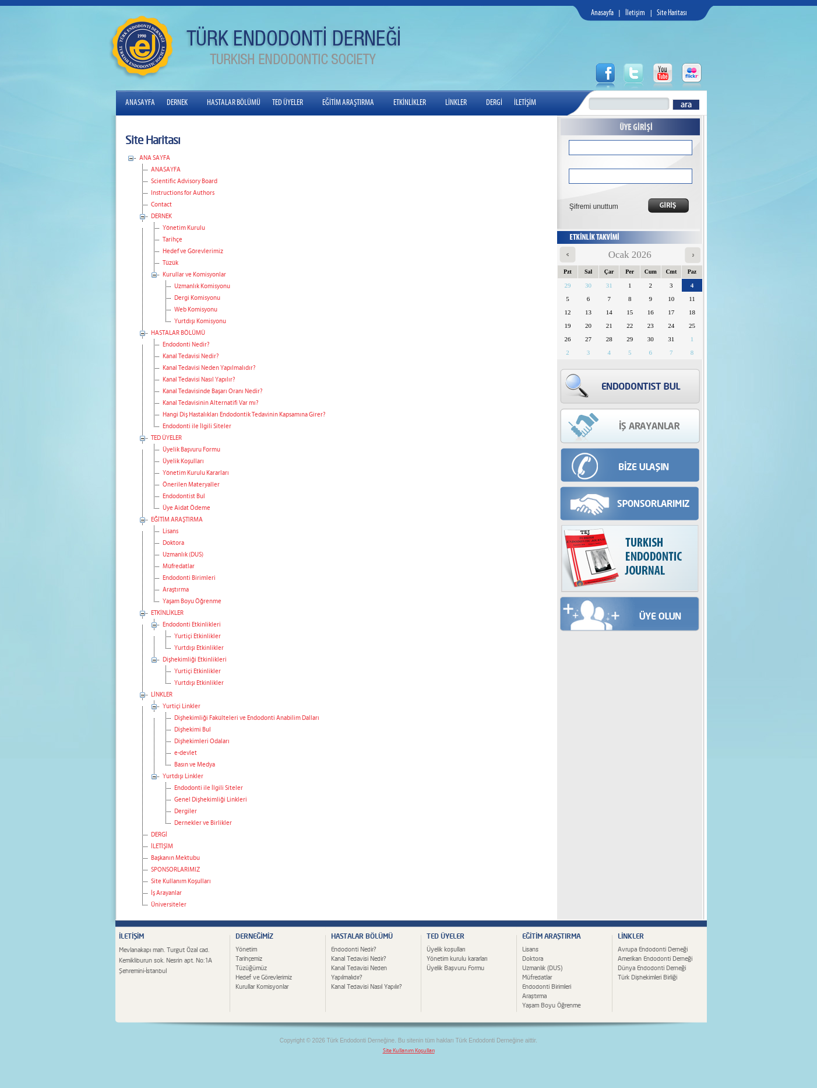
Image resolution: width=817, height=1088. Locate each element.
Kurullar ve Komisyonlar (194, 274)
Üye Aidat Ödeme (186, 508)
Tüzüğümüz (251, 968)
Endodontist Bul (184, 496)
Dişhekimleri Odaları (202, 741)
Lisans (170, 531)
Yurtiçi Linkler (181, 706)
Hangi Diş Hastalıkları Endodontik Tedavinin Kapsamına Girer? (244, 414)
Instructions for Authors (182, 193)
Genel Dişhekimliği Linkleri (210, 799)
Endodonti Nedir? (186, 344)
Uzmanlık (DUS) (183, 554)
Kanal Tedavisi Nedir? (191, 356)
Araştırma (176, 589)
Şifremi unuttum (590, 206)
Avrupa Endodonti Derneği (653, 949)
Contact (161, 204)
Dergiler (185, 811)
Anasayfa (602, 13)
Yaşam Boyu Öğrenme (192, 601)
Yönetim (246, 949)
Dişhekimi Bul (192, 729)
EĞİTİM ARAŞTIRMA (352, 102)
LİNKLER (460, 102)
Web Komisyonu (195, 309)
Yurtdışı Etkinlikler (199, 648)
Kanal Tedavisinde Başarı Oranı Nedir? (212, 391)
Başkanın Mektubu (175, 858)
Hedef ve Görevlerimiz (193, 251)
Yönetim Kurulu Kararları (196, 473)
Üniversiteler (168, 904)
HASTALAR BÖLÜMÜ (233, 102)
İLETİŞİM (525, 102)
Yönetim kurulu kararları (457, 959)
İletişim (635, 13)
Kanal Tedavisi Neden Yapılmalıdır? (209, 368)
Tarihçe (172, 239)
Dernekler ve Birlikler (203, 823)
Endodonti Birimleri (189, 578)
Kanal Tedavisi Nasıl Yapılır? (199, 379)
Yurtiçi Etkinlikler (197, 636)
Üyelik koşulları (446, 949)
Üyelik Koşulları (183, 461)
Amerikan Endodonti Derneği (655, 959)
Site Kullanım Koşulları (181, 881)
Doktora (173, 543)
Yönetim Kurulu (184, 228)
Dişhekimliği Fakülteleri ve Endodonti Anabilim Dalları (246, 718)
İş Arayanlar (166, 893)
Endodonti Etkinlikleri (192, 624)
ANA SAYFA (154, 158)
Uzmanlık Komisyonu (202, 286)
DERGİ (494, 102)
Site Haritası (672, 13)
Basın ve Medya (194, 764)
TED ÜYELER (292, 102)
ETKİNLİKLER (414, 102)
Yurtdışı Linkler (183, 776)
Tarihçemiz (248, 959)
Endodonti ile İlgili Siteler (197, 426)
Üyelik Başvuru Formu (191, 449)
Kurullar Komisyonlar (261, 987)
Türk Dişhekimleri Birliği (647, 977)
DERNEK (182, 102)
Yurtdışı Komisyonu (200, 321)
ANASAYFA (140, 102)
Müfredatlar (179, 566)
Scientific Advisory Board (184, 181)
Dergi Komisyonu (197, 298)
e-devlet (185, 753)
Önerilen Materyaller (191, 484)
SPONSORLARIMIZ (175, 869)
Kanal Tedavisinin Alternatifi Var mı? (210, 403)
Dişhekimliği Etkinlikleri (195, 659)
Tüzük (170, 263)
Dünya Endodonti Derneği (652, 968)
